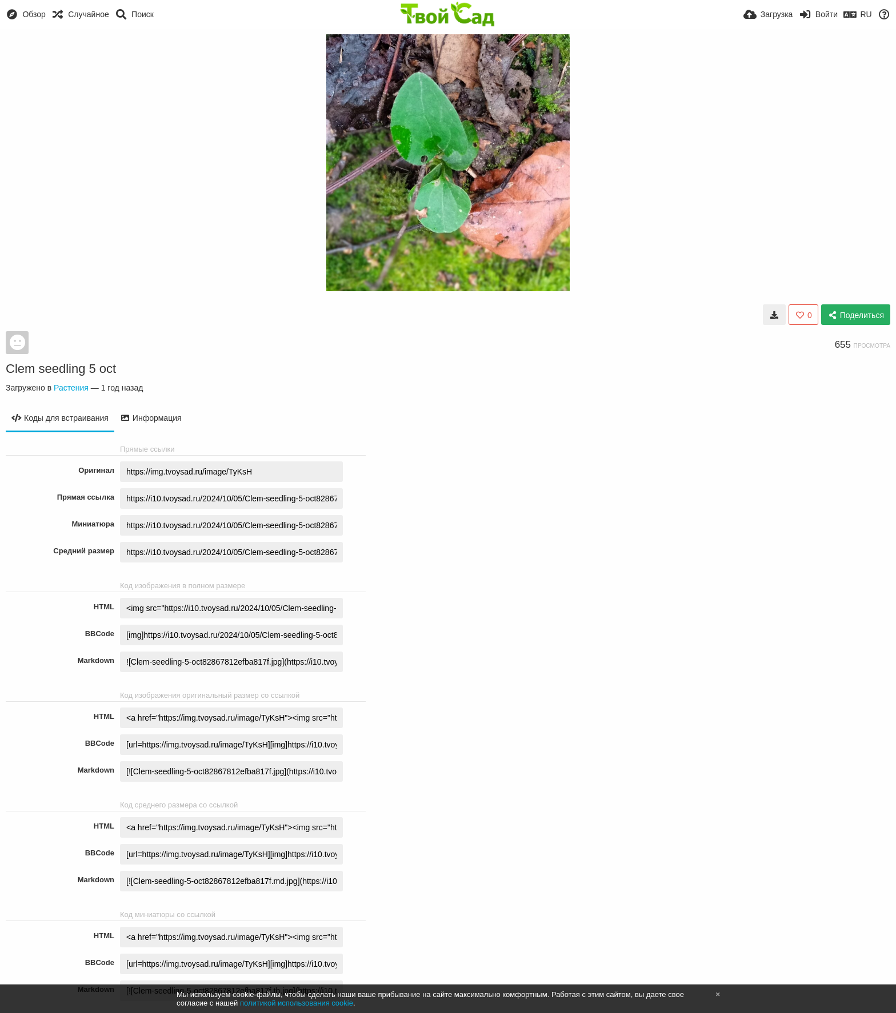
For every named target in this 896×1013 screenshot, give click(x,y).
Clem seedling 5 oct (61, 368)
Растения (71, 387)
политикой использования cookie (296, 1003)
